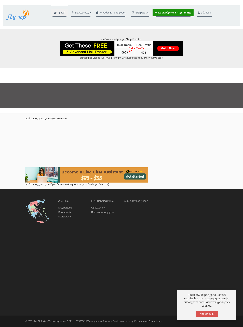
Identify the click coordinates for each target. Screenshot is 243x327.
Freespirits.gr (155, 321)
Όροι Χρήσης (98, 207)
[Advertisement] (121, 143)
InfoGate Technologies (50, 321)
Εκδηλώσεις (64, 216)
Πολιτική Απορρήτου (102, 212)
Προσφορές (64, 212)
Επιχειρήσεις (65, 207)
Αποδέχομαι (206, 313)
